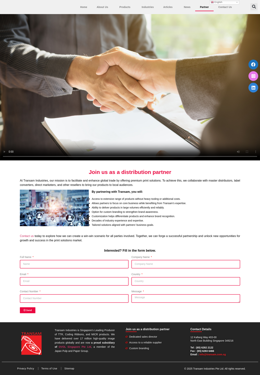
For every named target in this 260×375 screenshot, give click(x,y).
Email (23, 274)
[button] (253, 6)
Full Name (26, 257)
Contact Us (225, 7)
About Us (103, 7)
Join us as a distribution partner (148, 329)
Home (83, 7)
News (187, 7)
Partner (204, 7)
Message (136, 291)
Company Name (140, 257)
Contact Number (29, 291)
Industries (148, 7)
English (216, 2)
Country (136, 274)
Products (125, 7)
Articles (168, 7)
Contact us (27, 236)
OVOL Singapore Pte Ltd (75, 346)
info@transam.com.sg (212, 354)
